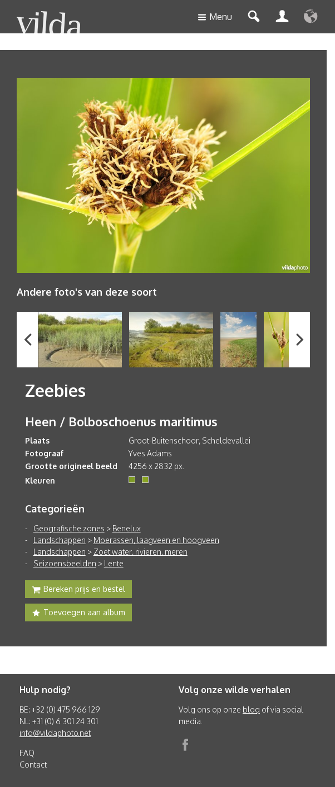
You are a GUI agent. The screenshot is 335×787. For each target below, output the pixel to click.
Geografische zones (69, 528)
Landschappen (59, 540)
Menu (215, 17)
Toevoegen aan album (78, 613)
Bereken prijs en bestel (78, 590)
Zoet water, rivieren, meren (140, 551)
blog (251, 709)
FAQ (27, 753)
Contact (33, 764)
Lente (114, 563)
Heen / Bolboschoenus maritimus (121, 421)
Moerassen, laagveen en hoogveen (156, 540)
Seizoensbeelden (64, 563)
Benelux (126, 528)
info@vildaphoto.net (55, 733)
